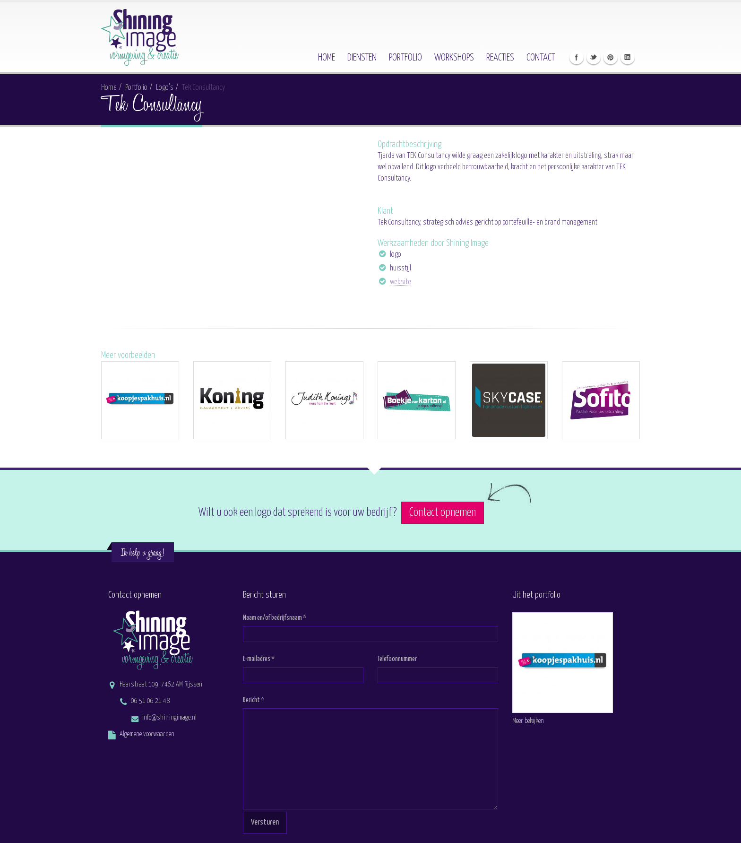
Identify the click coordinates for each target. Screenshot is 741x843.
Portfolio (405, 57)
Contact (540, 57)
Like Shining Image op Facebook (576, 57)
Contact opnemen (442, 512)
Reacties (500, 57)
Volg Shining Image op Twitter (593, 57)
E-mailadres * (259, 659)
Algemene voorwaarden (147, 734)
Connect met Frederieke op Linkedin (627, 57)
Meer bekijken (528, 721)
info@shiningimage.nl (169, 717)
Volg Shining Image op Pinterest (610, 57)
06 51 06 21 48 (150, 701)
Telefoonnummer (397, 659)
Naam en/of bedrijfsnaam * (274, 618)
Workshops (454, 57)
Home (326, 57)
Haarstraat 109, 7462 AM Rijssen (161, 684)
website (400, 282)
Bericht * (253, 700)
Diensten (362, 57)
